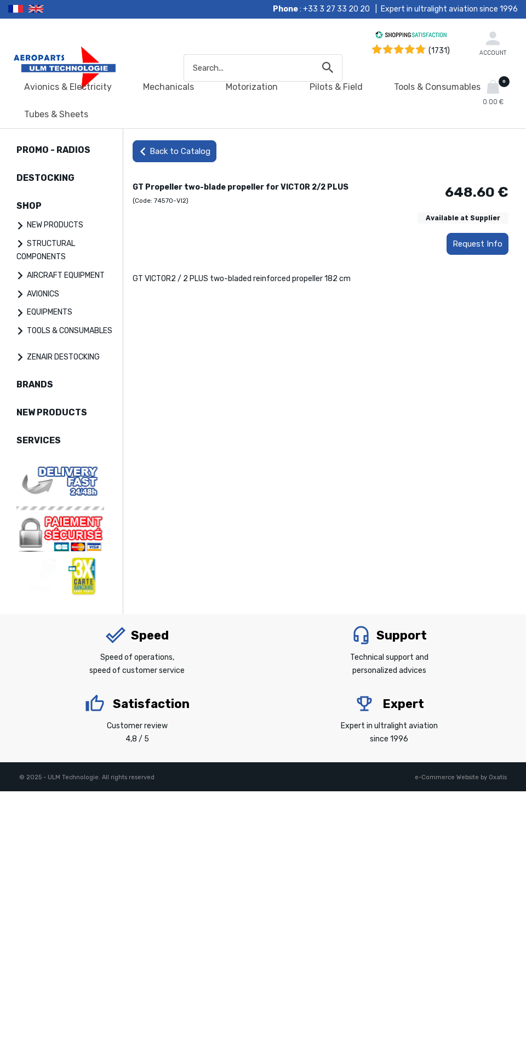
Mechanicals (168, 87)
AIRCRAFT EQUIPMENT (66, 275)
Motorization (252, 87)
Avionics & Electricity (68, 87)
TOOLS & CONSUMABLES (69, 330)
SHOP (29, 206)
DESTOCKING (45, 178)
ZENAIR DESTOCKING (63, 357)
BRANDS (34, 384)
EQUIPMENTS (49, 312)
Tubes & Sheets (56, 114)
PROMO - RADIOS (53, 150)
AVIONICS (43, 294)
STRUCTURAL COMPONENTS (45, 250)
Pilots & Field (336, 87)
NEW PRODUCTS (55, 225)
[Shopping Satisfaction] (411, 36)
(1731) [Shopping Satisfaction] (439, 50)
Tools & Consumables (437, 87)
